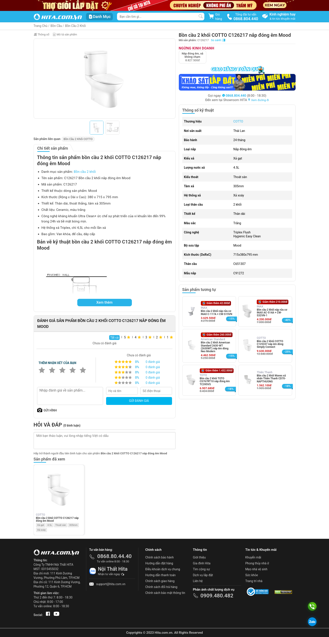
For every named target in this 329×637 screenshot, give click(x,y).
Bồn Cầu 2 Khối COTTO (78, 139)
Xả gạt (40, 525)
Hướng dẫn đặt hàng (159, 563)
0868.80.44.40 (114, 556)
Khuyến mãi (253, 557)
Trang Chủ (41, 26)
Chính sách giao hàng (160, 581)
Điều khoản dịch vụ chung (162, 569)
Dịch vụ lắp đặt (203, 575)
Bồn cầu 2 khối (85, 172)
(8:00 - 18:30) (244, 96)
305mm (73, 525)
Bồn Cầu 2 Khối (75, 26)
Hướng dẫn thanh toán (160, 575)
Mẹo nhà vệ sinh (256, 569)
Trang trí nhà (253, 581)
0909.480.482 (216, 596)
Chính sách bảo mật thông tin (165, 593)
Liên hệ (198, 581)
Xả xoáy (41, 529)
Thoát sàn (60, 525)
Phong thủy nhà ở (257, 563)
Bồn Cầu (56, 26)
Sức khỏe (251, 575)
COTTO (238, 121)
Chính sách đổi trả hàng (161, 587)
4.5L (49, 525)
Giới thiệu (199, 557)
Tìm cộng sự (201, 569)
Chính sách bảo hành (159, 557)
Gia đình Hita (201, 563)
